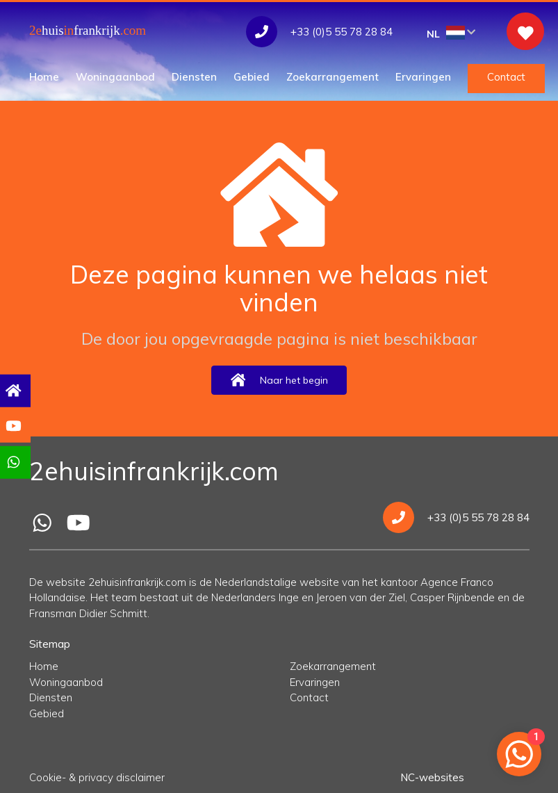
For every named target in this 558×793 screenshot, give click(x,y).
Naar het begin (278, 379)
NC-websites (432, 777)
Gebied (251, 76)
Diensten (194, 76)
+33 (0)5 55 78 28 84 (456, 517)
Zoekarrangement (332, 76)
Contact (506, 76)
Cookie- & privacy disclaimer (97, 777)
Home (44, 76)
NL (451, 33)
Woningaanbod (115, 76)
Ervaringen (423, 76)
